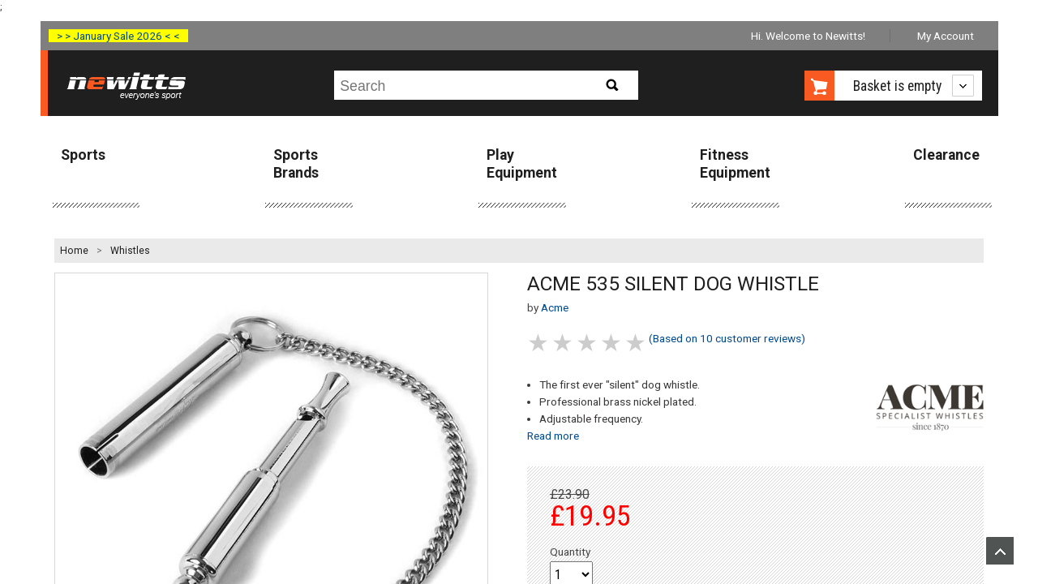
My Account (945, 35)
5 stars (636, 342)
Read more (553, 435)
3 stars (588, 342)
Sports (83, 155)
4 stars (612, 342)
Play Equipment (522, 163)
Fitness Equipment (735, 163)
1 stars (539, 342)
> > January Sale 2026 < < (118, 35)
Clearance (946, 155)
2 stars (563, 342)
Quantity (570, 551)
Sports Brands (296, 163)
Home (74, 250)
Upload (1000, 551)
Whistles (130, 250)
